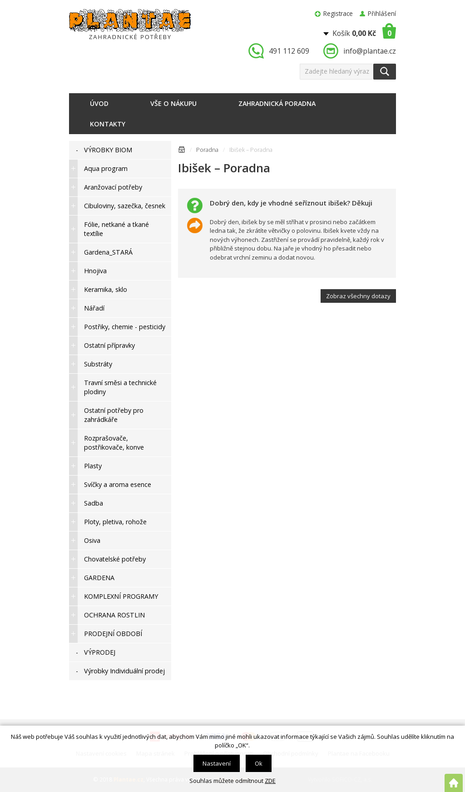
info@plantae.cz (369, 51)
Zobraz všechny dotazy (358, 296)
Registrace (338, 13)
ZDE (270, 781)
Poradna (207, 150)
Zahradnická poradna (277, 103)
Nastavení (217, 763)
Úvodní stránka (181, 151)
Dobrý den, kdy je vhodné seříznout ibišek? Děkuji (291, 202)
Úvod (99, 103)
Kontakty (107, 124)
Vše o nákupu (173, 103)
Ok (258, 763)
